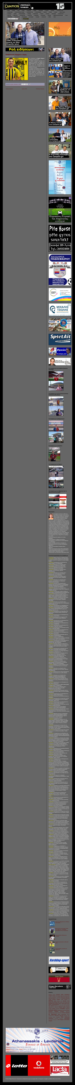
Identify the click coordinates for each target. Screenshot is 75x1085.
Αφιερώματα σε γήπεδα (53, 1007)
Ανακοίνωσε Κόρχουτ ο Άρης (16, 54)
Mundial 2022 (56, 1002)
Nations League (62, 12)
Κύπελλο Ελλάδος (53, 1011)
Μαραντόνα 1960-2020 (59, 1015)
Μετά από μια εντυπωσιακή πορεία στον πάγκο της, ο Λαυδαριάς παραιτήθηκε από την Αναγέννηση (61, 929)
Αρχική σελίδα (24, 88)
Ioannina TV (66, 999)
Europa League (56, 999)
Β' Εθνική (29, 13)
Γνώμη (50, 1008)
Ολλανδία (58, 1017)
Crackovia (50, 997)
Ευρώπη (45, 12)
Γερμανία (67, 1007)
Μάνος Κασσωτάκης (62, 1014)
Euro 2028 (56, 998)
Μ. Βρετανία (53, 1014)
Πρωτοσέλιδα (51, 1019)
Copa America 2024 (66, 995)
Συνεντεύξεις (43, 15)
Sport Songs (61, 1004)
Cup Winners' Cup (55, 997)
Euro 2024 (53, 998)
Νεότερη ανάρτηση (9, 88)
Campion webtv (59, 994)
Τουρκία (50, 1020)
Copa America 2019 (59, 995)
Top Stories (51, 1005)
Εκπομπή (58, 1008)
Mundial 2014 (66, 1001)
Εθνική (53, 1008)
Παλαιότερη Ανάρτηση (40, 88)
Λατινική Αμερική (65, 1012)
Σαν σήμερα (60, 1019)
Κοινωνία (64, 1010)
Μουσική (65, 1015)
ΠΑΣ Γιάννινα (65, 1017)
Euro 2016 (65, 997)
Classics (53, 995)
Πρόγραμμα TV (55, 1019)
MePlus (51, 1001)
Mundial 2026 (62, 1002)
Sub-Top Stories (66, 1004)
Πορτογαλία (66, 1018)
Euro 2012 (60, 997)
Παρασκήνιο (51, 1018)
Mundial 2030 (67, 1002)
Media (55, 1001)
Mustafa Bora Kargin (53, 1003)
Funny (62, 999)
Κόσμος (56, 12)
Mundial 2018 (51, 1002)
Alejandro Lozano (52, 994)
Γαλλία (64, 1007)
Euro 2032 (60, 998)
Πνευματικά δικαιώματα (59, 1018)
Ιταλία (55, 1010)
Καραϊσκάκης (59, 1010)
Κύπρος (50, 12)
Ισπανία (13, 10)
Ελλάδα (15, 13)
